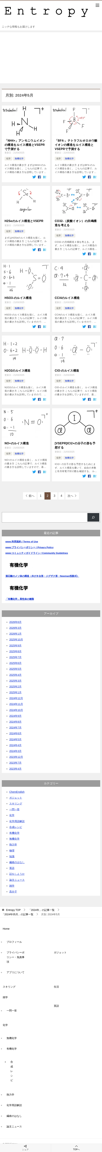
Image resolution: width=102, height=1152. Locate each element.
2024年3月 (15, 750)
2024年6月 (15, 733)
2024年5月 (15, 738)
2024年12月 (16, 697)
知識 (11, 856)
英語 (11, 867)
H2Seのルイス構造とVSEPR (24, 221)
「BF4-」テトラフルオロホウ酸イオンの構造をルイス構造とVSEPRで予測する (76, 144)
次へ (70, 495)
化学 (8, 158)
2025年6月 (15, 662)
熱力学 (13, 844)
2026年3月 (15, 627)
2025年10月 (16, 639)
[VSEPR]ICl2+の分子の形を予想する (75, 445)
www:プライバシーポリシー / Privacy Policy (29, 546)
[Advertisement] (51, 57)
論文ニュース (17, 879)
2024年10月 (16, 709)
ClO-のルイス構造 (67, 370)
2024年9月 (15, 715)
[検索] (93, 517)
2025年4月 (15, 674)
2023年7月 (15, 762)
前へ (31, 495)
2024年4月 (15, 744)
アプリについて (15, 971)
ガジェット (15, 797)
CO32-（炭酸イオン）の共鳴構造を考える (76, 223)
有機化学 (14, 832)
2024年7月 (15, 727)
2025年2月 (15, 686)
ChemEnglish (16, 791)
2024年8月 (15, 721)
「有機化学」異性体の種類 (19, 598)
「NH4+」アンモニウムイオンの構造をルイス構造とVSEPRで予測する (25, 144)
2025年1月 (15, 692)
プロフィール (14, 941)
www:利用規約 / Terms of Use (21, 541)
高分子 (13, 891)
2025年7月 (15, 656)
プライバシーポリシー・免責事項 (15, 957)
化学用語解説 (17, 820)
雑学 (11, 885)
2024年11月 (16, 703)
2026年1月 (15, 633)
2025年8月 (15, 651)
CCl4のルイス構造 (67, 297)
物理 (11, 850)
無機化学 (19, 158)
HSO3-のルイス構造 (18, 297)
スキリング (15, 803)
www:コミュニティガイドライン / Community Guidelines (36, 552)
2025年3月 (15, 680)
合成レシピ (15, 826)
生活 (56, 986)
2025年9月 (15, 645)
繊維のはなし (17, 861)
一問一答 (14, 809)
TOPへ (76, 1148)
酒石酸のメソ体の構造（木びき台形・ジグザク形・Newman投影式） (42, 575)
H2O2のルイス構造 (17, 370)
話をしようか (17, 873)
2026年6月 (15, 621)
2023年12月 (16, 756)
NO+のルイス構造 (17, 443)
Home (6, 928)
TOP (13, 909)
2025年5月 (15, 668)
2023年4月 (15, 768)
